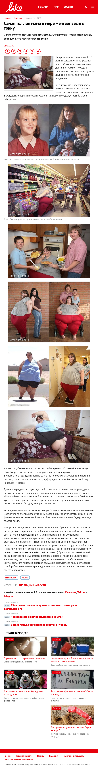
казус (25, 577)
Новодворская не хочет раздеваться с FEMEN (33, 617)
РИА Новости (37, 585)
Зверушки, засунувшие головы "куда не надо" (71, 728)
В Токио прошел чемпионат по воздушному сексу (35, 624)
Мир (56, 6)
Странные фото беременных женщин (24, 658)
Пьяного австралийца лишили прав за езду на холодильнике (72, 659)
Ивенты (40, 755)
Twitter (81, 592)
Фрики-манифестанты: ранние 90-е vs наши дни (72, 693)
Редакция (53, 755)
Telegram (9, 596)
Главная (7, 18)
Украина (43, 6)
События (69, 6)
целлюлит (11, 577)
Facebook (70, 592)
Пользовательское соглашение (18, 759)
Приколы (18, 18)
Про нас (7, 755)
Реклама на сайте (24, 755)
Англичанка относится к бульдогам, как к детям (23, 693)
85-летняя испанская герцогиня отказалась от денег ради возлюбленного (40, 607)
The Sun (23, 585)
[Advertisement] (26, 724)
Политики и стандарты (73, 755)
